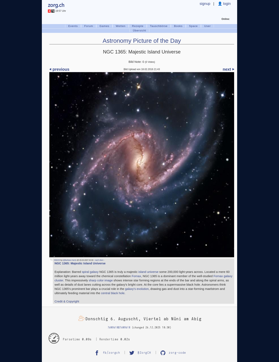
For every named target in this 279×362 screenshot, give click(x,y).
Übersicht (139, 30)
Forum (88, 26)
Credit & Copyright (67, 301)
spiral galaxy (90, 271)
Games (104, 26)
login (226, 4)
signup (205, 4)
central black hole (113, 293)
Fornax (136, 276)
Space (193, 26)
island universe (148, 271)
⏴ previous (59, 69)
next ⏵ (228, 69)
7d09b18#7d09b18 (119, 327)
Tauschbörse (159, 26)
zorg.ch (56, 4)
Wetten (121, 26)
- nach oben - (99, 260)
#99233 (57, 260)
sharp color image (101, 280)
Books (178, 26)
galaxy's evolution (137, 288)
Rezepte (138, 26)
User (207, 26)
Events (73, 26)
